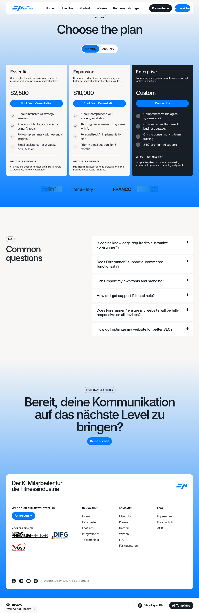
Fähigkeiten (89, 522)
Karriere (124, 528)
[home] (22, 8)
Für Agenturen (128, 545)
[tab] (90, 49)
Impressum (164, 516)
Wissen (124, 534)
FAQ (121, 540)
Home (86, 516)
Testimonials (90, 540)
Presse (123, 522)
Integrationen (91, 534)
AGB (160, 528)
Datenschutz (165, 522)
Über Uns (125, 516)
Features (87, 528)
